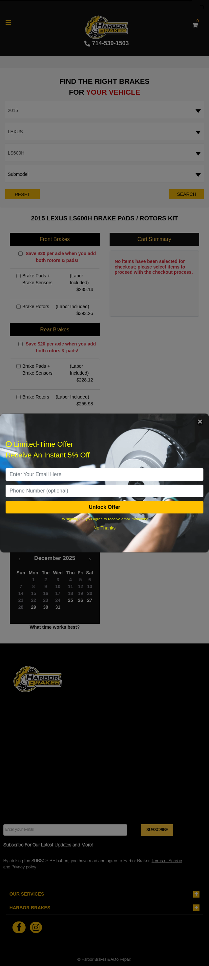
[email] (104, 474)
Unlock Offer (104, 507)
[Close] (200, 422)
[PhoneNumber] (104, 491)
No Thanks (104, 527)
